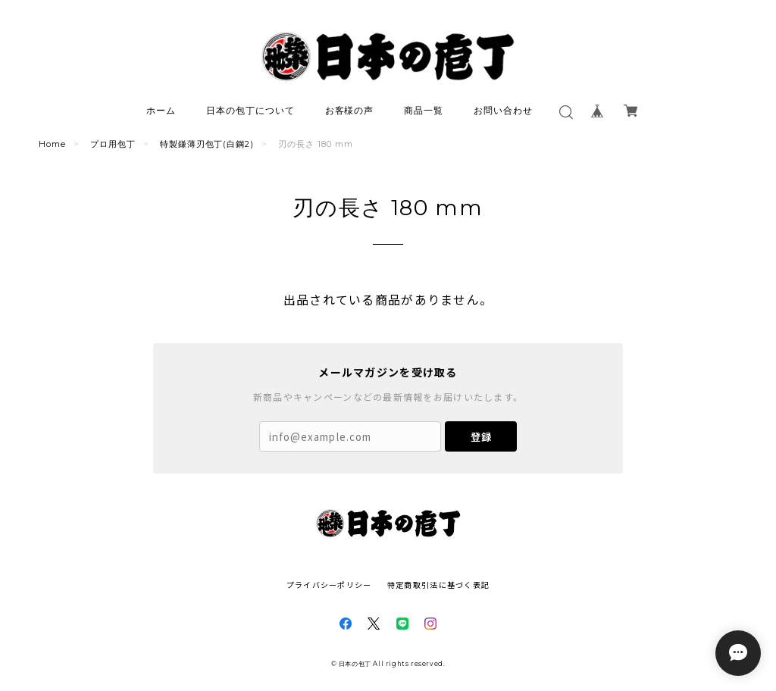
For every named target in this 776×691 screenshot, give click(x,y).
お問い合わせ (503, 110)
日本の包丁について (250, 110)
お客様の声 (349, 110)
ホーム (161, 110)
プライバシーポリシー (329, 584)
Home (52, 144)
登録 (481, 437)
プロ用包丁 (113, 144)
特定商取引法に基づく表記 (438, 584)
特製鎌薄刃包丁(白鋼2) (207, 144)
